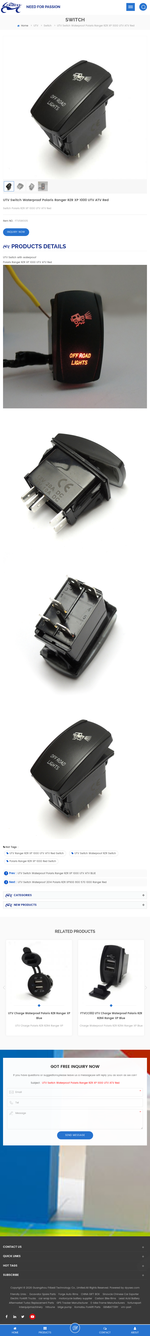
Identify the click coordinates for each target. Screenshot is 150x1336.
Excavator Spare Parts (43, 1294)
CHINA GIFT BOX (90, 1294)
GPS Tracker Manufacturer (72, 1303)
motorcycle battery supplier (75, 1298)
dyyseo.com (132, 1288)
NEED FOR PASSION (43, 7)
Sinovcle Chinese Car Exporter (121, 1294)
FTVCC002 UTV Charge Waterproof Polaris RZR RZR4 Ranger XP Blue (111, 1015)
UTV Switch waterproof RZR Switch (93, 853)
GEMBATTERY (110, 1307)
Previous (4, 987)
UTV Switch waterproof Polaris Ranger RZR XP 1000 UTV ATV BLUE (57, 873)
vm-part (126, 1307)
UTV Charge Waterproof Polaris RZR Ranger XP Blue (39, 1015)
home (22, 26)
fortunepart (134, 1303)
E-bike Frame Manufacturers (108, 1303)
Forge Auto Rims (68, 1294)
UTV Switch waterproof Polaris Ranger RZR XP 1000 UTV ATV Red (80, 1083)
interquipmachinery (31, 1307)
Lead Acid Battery (129, 1298)
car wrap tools (47, 1298)
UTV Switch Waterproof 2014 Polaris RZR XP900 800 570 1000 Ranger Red (62, 882)
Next (146, 987)
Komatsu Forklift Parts (87, 1307)
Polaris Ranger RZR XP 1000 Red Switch (31, 861)
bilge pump (65, 1307)
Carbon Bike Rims (105, 1298)
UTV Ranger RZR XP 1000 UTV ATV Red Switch (35, 853)
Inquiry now (16, 232)
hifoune (50, 1307)
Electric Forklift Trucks (23, 1298)
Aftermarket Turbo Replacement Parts (31, 1303)
